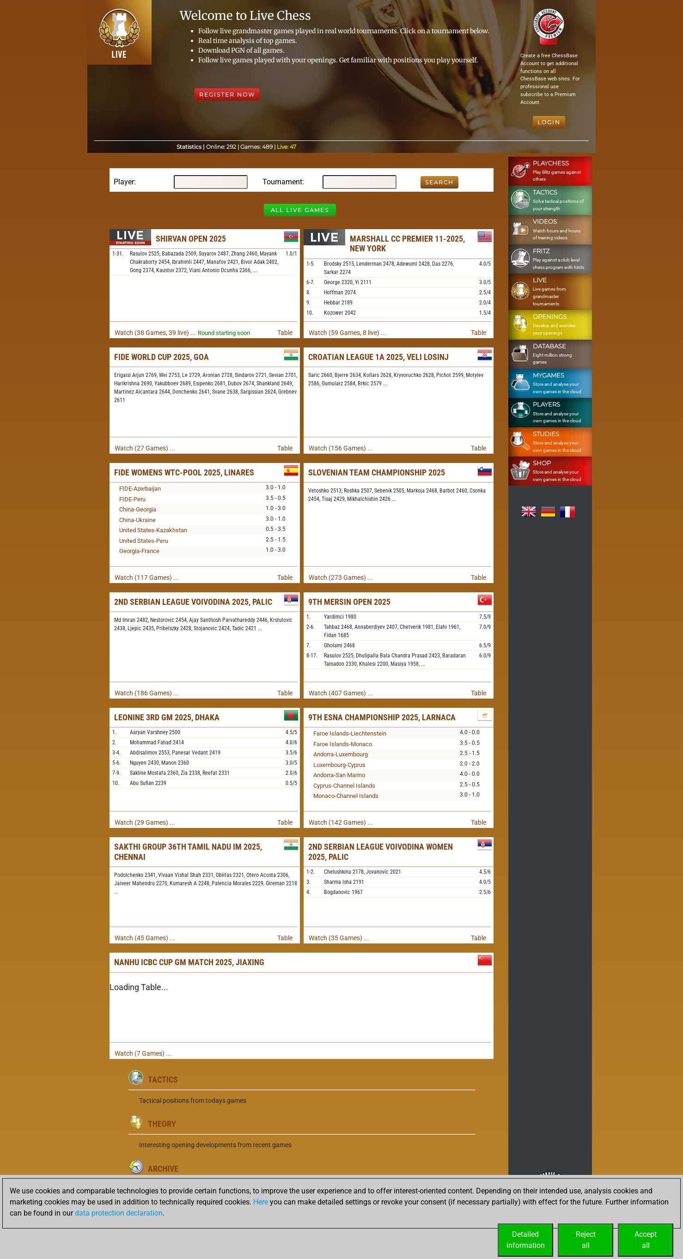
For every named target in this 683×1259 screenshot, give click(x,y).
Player (124, 181)
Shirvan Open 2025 (191, 238)
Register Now (227, 94)
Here (260, 1202)
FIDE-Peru (132, 499)
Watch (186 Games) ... (147, 693)
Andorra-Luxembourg (340, 754)
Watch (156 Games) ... (341, 448)
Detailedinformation (525, 1240)
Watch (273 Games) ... (341, 577)
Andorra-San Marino (339, 775)
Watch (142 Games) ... (341, 822)
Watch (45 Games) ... (145, 938)
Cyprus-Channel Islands (344, 785)
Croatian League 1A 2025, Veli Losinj (378, 357)
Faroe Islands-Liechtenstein (349, 733)
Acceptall (645, 1240)
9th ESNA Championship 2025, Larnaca (382, 717)
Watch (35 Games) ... (339, 938)
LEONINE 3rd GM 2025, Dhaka (167, 717)
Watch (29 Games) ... (145, 822)
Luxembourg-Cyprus (339, 764)
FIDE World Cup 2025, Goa (161, 357)
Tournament (282, 181)
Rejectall (586, 1240)
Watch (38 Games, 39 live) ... (155, 332)
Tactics (163, 1079)
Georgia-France (139, 550)
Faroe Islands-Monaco (342, 744)
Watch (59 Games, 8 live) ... (347, 332)
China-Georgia (137, 509)
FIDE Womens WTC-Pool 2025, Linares (184, 472)
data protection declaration (119, 1213)
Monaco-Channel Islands (345, 795)
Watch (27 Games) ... (145, 448)
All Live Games (300, 210)
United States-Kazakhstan (153, 530)
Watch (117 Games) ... (147, 577)
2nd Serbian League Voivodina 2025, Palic (193, 602)
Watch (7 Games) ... (143, 1053)
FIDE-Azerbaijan (140, 488)
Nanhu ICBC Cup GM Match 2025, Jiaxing (189, 962)
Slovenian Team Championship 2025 (376, 472)
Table (285, 332)
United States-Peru (143, 540)
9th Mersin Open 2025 (349, 602)
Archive (163, 1169)
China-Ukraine (137, 520)
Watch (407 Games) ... (341, 693)
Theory (162, 1124)
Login (549, 122)
